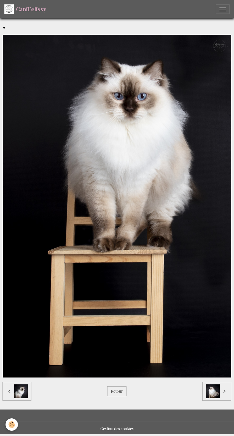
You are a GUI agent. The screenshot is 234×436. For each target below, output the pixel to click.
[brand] (25, 9)
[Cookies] (12, 424)
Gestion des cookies (117, 428)
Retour (117, 391)
